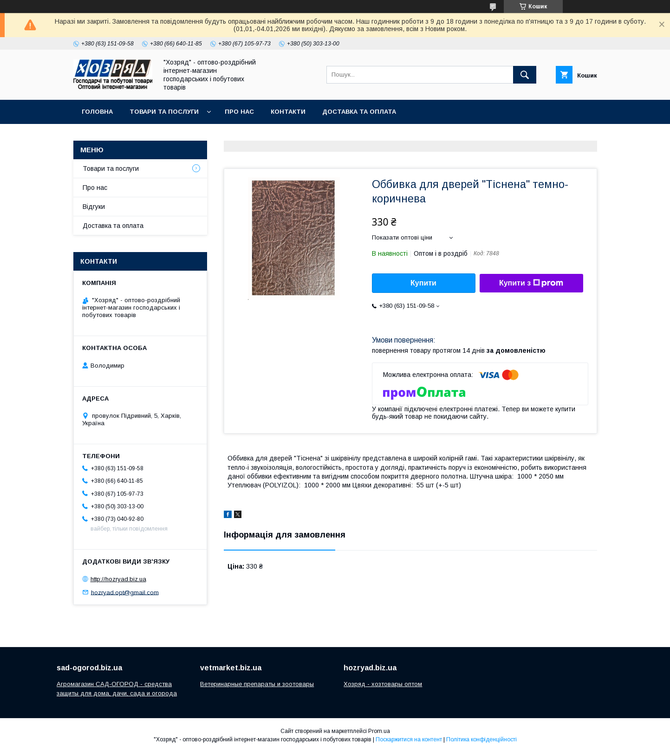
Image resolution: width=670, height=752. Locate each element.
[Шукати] (524, 75)
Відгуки (94, 206)
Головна (97, 111)
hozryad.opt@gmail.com (125, 592)
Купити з (531, 283)
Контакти (288, 111)
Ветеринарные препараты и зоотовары (257, 684)
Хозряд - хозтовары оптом (383, 684)
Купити (423, 283)
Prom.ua (379, 731)
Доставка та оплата (359, 111)
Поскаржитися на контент (409, 739)
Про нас (239, 111)
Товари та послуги (164, 111)
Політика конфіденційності (481, 739)
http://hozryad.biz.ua (118, 579)
